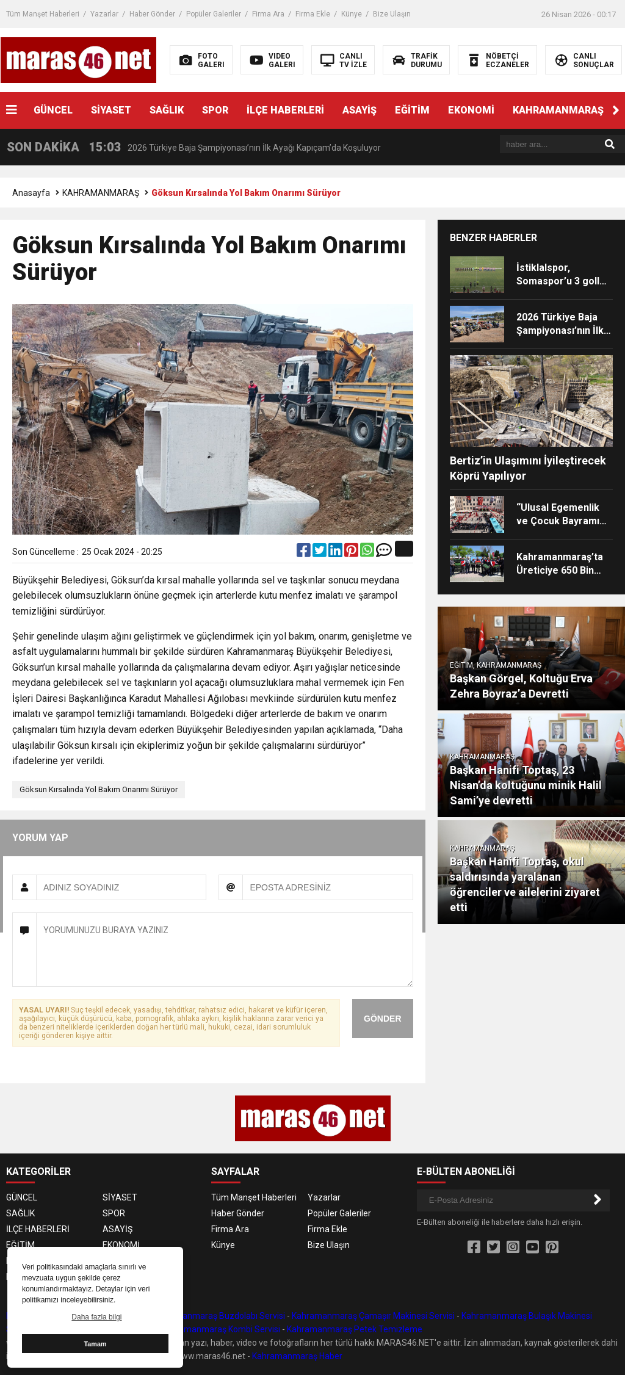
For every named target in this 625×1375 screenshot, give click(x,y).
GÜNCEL (53, 110)
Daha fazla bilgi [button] (96, 1317)
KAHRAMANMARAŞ (558, 110)
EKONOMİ (471, 110)
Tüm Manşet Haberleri (42, 14)
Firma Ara (268, 14)
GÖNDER (382, 1018)
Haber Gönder (152, 14)
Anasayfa (31, 193)
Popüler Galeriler (213, 14)
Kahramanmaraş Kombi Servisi (220, 1329)
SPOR (215, 110)
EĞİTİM (412, 110)
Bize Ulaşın (392, 14)
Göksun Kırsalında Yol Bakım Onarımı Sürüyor (99, 789)
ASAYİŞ (359, 110)
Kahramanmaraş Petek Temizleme (354, 1329)
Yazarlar (104, 14)
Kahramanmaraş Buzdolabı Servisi (218, 1316)
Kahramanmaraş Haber (297, 1356)
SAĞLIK (167, 110)
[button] (616, 110)
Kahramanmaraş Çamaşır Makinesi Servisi (373, 1316)
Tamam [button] (95, 1344)
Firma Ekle (312, 14)
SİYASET (111, 110)
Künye (351, 14)
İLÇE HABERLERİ (285, 110)
